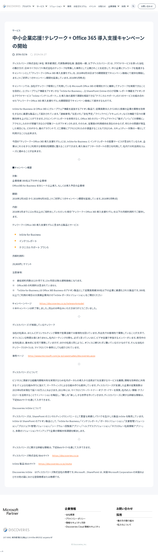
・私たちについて (123, 524)
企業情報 (112, 6)
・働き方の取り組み (125, 520)
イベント (92, 6)
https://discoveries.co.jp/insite (55, 463)
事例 (69, 6)
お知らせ (102, 6)
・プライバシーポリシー (75, 518)
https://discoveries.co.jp (65, 455)
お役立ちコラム (80, 6)
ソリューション (56, 6)
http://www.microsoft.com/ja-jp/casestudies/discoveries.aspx (61, 355)
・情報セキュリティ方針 (75, 522)
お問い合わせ (147, 6)
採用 (124, 6)
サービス (40, 6)
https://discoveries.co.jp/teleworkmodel (62, 303)
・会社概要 (70, 514)
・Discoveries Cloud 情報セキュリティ (82, 526)
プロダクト (26, 6)
